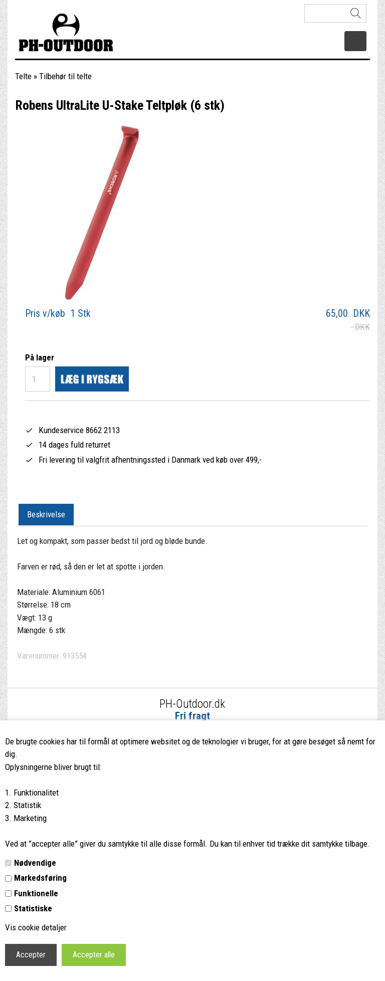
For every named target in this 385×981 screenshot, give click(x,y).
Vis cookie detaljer (36, 927)
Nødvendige (35, 863)
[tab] (46, 515)
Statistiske (33, 908)
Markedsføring (40, 878)
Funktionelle (36, 893)
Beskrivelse (46, 514)
